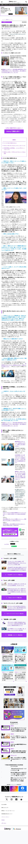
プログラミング (7, 28)
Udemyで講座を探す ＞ (14, 131)
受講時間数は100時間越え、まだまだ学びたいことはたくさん (14, 149)
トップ (3, 19)
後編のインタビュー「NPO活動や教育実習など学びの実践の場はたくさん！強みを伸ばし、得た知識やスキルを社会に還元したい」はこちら (13, 71)
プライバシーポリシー (5, 819)
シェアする (6, 544)
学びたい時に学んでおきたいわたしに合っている (14, 145)
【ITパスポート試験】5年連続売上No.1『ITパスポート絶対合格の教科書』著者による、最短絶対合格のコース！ (16, 625)
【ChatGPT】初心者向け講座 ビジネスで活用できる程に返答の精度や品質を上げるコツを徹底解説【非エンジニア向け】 (16, 569)
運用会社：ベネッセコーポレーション (8, 813)
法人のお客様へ (4, 807)
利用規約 (3, 822)
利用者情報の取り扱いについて (7, 816)
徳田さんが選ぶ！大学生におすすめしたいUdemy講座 (14, 153)
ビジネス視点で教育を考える (10, 143)
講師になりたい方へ (5, 810)
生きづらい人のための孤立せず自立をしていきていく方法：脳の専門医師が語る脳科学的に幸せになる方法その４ (16, 609)
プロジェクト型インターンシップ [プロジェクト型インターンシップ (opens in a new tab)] (17, 34)
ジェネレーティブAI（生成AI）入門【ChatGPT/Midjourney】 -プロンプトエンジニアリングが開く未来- (16, 563)
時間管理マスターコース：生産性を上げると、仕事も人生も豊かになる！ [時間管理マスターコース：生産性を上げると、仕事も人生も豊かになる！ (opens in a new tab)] (13, 365)
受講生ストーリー (9, 19)
